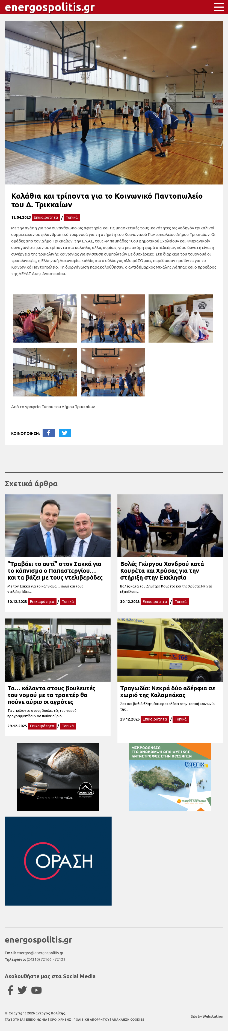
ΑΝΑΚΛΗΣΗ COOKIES (128, 1019)
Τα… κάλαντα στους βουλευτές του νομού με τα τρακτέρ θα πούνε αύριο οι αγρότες (51, 695)
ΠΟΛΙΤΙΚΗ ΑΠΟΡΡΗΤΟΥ (91, 1019)
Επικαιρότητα (46, 217)
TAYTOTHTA (14, 1019)
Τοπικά (72, 217)
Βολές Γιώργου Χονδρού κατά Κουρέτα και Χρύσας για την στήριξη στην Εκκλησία (162, 570)
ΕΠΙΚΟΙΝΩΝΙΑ (37, 1019)
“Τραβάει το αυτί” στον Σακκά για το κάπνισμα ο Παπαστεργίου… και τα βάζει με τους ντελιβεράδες (55, 570)
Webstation (213, 1016)
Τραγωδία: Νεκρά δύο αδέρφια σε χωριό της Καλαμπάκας (167, 691)
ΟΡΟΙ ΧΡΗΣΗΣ (61, 1019)
